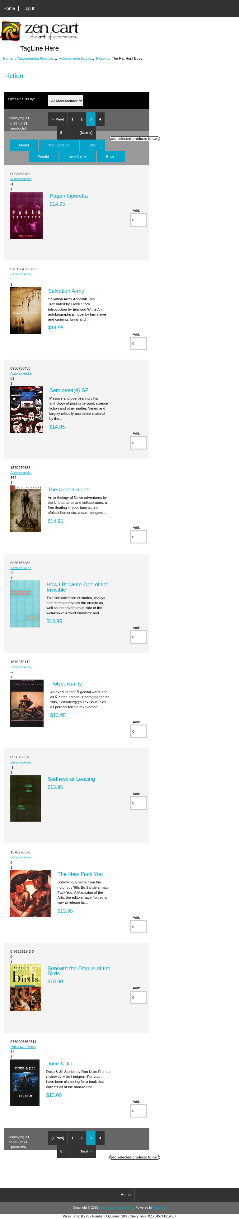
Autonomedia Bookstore (116, 1207)
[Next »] (86, 133)
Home (9, 8)
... (70, 133)
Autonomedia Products (35, 58)
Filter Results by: (21, 99)
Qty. (92, 145)
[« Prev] (57, 119)
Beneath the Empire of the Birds (79, 970)
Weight (43, 156)
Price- (110, 156)
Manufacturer (59, 145)
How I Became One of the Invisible (78, 586)
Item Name (78, 156)
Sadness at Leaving (71, 779)
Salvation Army (66, 291)
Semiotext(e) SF (69, 390)
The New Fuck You (80, 874)
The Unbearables (68, 489)
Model (24, 145)
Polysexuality (66, 684)
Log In (29, 8)
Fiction (101, 58)
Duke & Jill (59, 1063)
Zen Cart (159, 1207)
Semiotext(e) (20, 274)
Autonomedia (20, 179)
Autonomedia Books (75, 58)
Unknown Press (22, 1047)
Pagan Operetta (69, 196)
